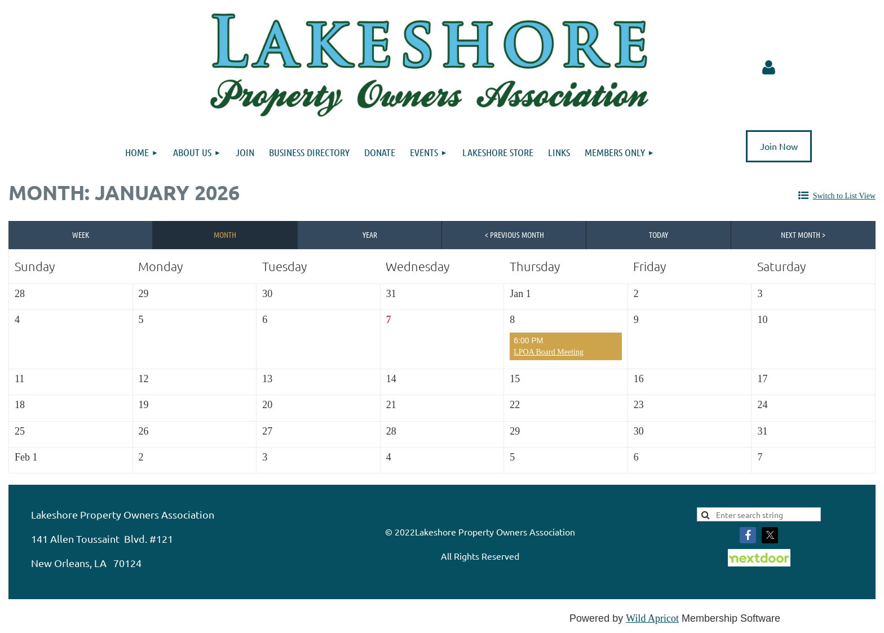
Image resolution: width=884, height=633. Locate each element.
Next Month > (803, 234)
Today (658, 234)
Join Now (779, 146)
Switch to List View (844, 196)
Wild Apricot (652, 618)
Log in (769, 68)
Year (370, 234)
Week (80, 234)
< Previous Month (514, 234)
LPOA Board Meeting (549, 352)
